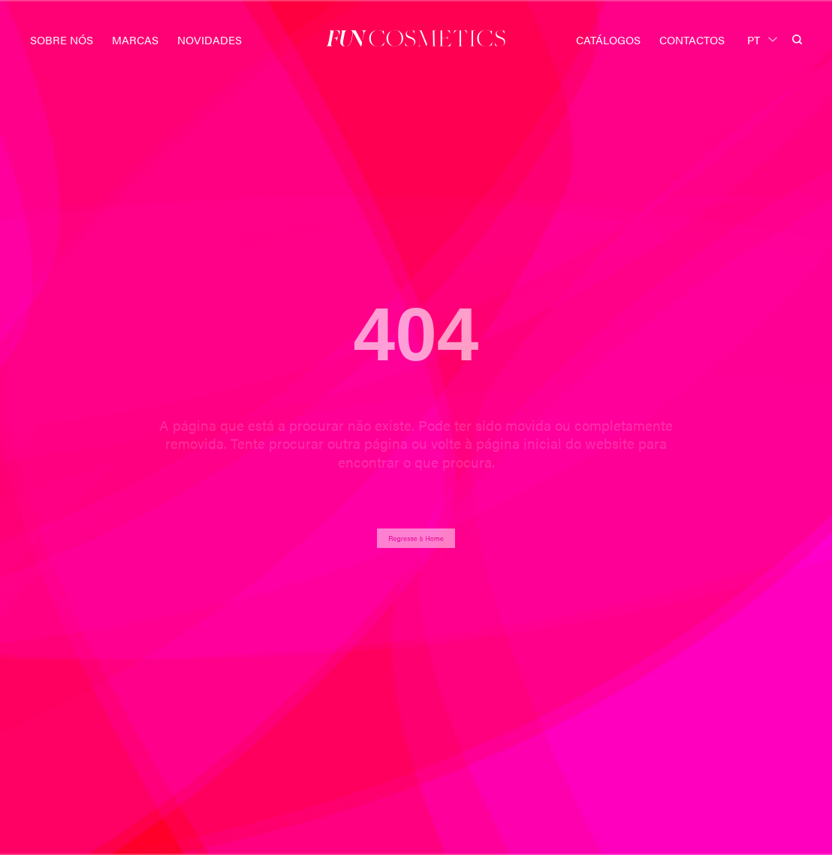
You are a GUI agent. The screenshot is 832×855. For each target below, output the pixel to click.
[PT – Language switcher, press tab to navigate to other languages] (762, 38)
